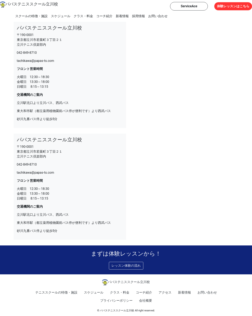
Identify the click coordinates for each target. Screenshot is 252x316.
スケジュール (60, 16)
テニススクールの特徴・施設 (56, 292)
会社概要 (145, 300)
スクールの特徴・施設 (31, 16)
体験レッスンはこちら (233, 6)
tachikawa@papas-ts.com (35, 61)
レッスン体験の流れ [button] (126, 265)
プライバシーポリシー (116, 300)
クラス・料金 (83, 16)
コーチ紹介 (104, 16)
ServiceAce (189, 6)
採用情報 (138, 16)
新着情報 (122, 16)
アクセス (165, 292)
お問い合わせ (158, 16)
